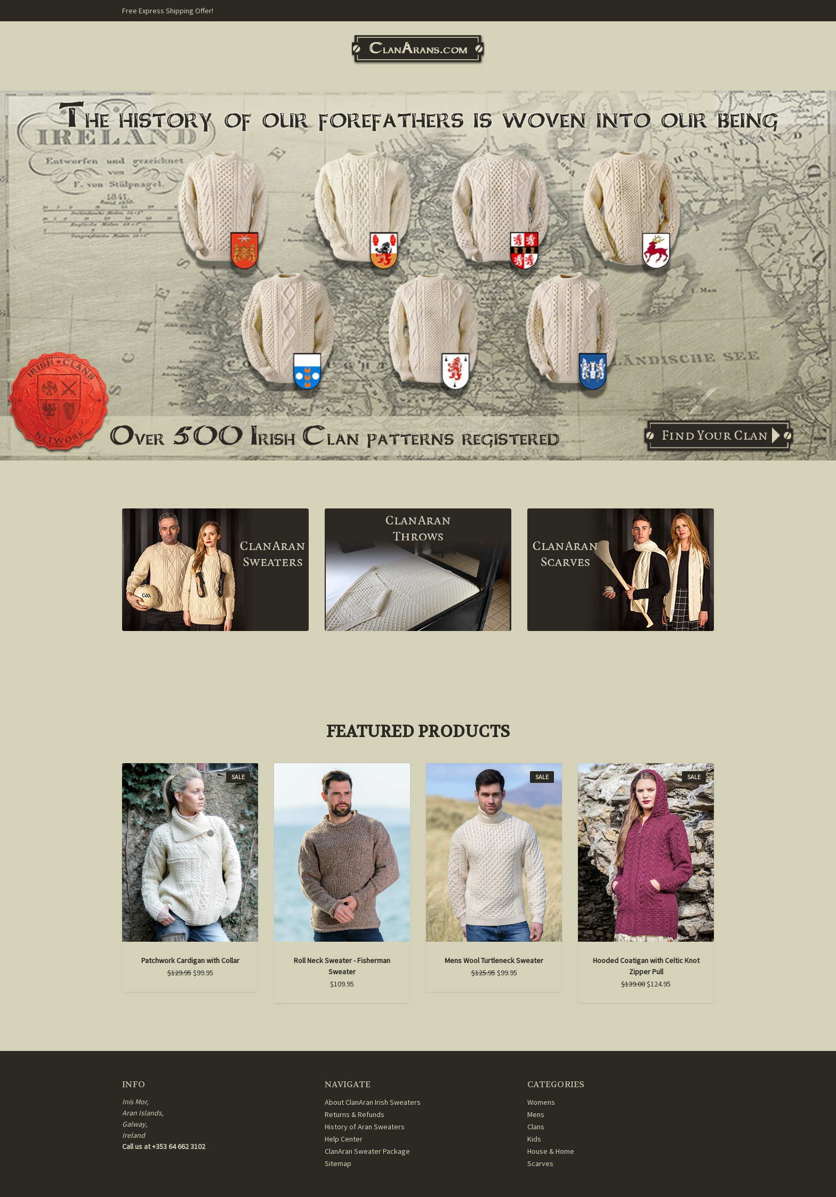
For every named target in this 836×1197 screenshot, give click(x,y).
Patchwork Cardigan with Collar (190, 960)
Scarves (540, 1163)
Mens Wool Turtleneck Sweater (494, 960)
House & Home (550, 1151)
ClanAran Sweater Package (367, 1151)
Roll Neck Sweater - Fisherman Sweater (342, 966)
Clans (535, 1126)
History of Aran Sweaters (365, 1126)
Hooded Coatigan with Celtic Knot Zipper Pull (646, 966)
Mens (535, 1114)
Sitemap (338, 1163)
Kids (534, 1139)
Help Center (344, 1139)
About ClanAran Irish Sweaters (373, 1102)
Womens (541, 1102)
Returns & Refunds (354, 1114)
